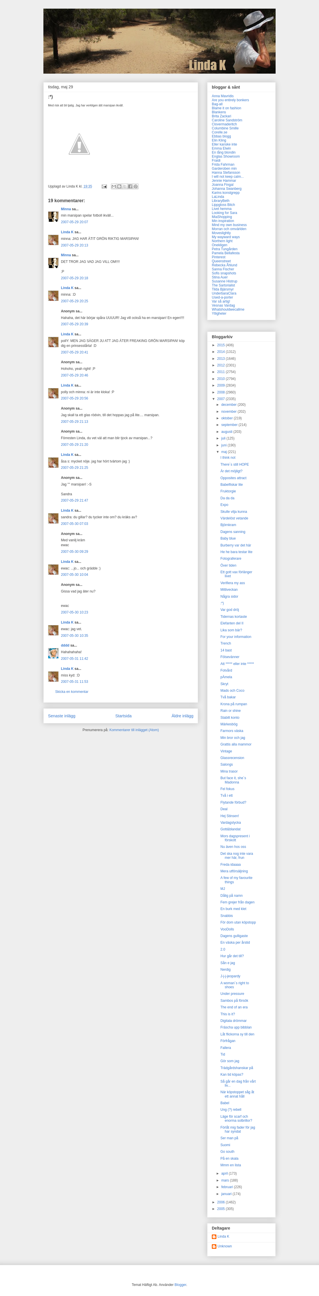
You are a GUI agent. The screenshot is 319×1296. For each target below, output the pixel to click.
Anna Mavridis (223, 96)
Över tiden (228, 565)
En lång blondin (224, 152)
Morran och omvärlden (229, 229)
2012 (221, 365)
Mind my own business (229, 225)
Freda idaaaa (230, 865)
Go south (227, 1152)
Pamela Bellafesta (226, 253)
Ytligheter (219, 313)
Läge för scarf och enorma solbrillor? (236, 1119)
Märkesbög (228, 724)
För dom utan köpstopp (238, 922)
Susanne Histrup (224, 281)
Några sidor (229, 597)
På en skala (229, 1159)
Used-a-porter (222, 297)
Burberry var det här (235, 545)
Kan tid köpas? (231, 1075)
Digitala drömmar (233, 1021)
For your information (235, 637)
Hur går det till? (232, 956)
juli (223, 438)
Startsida (123, 716)
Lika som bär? (231, 630)
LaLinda (218, 197)
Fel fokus (227, 789)
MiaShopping (222, 217)
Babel (224, 1103)
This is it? (227, 1014)
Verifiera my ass (232, 583)
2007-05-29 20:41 (74, 352)
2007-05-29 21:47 (74, 500)
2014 (221, 352)
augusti (227, 432)
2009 (221, 385)
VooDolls (227, 929)
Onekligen (219, 245)
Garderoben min (224, 169)
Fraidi (216, 160)
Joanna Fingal (222, 185)
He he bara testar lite (236, 552)
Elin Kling (219, 140)
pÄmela (226, 677)
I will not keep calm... (228, 177)
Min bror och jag (232, 738)
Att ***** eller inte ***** (237, 664)
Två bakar (228, 697)
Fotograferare (230, 559)
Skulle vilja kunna (233, 512)
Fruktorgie (228, 491)
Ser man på (229, 1138)
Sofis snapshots (224, 273)
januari (226, 1194)
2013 (221, 359)
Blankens (219, 112)
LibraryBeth (220, 201)
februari (227, 1187)
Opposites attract (233, 478)
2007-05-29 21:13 (74, 422)
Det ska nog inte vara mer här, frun (236, 856)
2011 (221, 372)
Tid (222, 1054)
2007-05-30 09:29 (74, 552)
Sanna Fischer (223, 269)
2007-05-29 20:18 (74, 278)
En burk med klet (233, 909)
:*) (222, 603)
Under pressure (232, 994)
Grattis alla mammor (235, 744)
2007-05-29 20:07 (74, 222)
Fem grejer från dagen (237, 902)
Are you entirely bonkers (230, 100)
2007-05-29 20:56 (74, 398)
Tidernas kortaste (233, 617)
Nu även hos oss (233, 847)
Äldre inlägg (182, 716)
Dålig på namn (231, 896)
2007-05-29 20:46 (74, 375)
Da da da (227, 498)
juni (224, 445)
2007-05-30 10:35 (74, 636)
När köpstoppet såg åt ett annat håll (237, 1094)
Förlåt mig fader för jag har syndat (237, 1129)
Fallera (225, 1048)
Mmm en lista (230, 1165)
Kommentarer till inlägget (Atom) (134, 730)
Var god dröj (229, 610)
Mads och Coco (232, 691)
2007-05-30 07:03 (74, 524)
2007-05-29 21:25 (74, 468)
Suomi (225, 1145)
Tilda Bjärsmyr (223, 289)
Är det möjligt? (231, 471)
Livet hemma (222, 209)
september (230, 425)
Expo (224, 505)
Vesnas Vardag (223, 305)
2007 (221, 399)
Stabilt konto (229, 718)
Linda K (67, 232)
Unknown (225, 1246)
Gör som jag (229, 1061)
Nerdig (225, 970)
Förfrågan (227, 1041)
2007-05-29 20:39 (74, 324)
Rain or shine (230, 711)
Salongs (226, 764)
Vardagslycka (230, 823)
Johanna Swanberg (226, 189)
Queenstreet (221, 261)
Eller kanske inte (224, 144)
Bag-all (217, 104)
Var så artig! (221, 301)
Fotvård (226, 670)
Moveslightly (221, 233)
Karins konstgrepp (226, 193)
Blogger (180, 1285)
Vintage (226, 751)
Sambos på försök (234, 1001)
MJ (222, 889)
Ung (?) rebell (230, 1110)
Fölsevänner (229, 657)
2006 (221, 1202)
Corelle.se (219, 132)
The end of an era (234, 1007)
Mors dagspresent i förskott (235, 838)
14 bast (226, 650)
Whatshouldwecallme (228, 309)
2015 (221, 345)
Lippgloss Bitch (223, 205)
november (229, 412)
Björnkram (228, 525)
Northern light (222, 241)
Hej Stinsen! (229, 816)
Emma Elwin (221, 148)
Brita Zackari (221, 116)
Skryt (224, 684)
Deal (224, 809)
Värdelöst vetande (234, 518)
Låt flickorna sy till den (237, 1034)
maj (224, 452)
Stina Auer (220, 277)
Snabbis (226, 916)
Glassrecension (232, 758)
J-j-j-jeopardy (230, 976)
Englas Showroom (226, 156)
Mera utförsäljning (234, 871)
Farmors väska (231, 731)
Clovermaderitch (224, 124)
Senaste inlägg (61, 716)
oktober (227, 418)
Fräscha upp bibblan (236, 1027)
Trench (225, 643)
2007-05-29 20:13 (74, 245)
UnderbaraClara (224, 293)
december (229, 405)
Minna (66, 209)
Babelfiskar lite (231, 485)
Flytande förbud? (233, 802)
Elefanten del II (231, 623)
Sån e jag (227, 963)
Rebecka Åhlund (224, 265)
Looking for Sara (224, 213)
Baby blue (228, 538)
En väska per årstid (235, 943)
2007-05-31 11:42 (74, 659)
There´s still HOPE (234, 464)
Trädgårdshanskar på (236, 1068)
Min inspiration (223, 221)
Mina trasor (229, 771)
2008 (221, 392)
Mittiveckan (229, 590)
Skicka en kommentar (71, 692)
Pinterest (218, 257)
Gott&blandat (230, 829)
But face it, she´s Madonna (233, 780)
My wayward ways (226, 237)
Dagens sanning (232, 532)
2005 (221, 1209)
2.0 (222, 949)
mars (225, 1180)
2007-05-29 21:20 (74, 445)
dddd (65, 645)
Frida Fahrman (223, 165)
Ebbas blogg (221, 136)
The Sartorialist (223, 285)
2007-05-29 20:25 (74, 301)
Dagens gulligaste (234, 936)
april (225, 1173)
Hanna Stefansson (226, 173)
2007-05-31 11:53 (74, 682)
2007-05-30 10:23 (74, 612)
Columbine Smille (225, 128)
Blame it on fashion (226, 108)
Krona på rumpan (233, 704)
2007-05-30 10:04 (74, 575)
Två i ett (226, 796)
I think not (227, 458)
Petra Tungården (224, 249)
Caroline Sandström (227, 120)
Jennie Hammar (224, 181)
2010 (221, 379)
